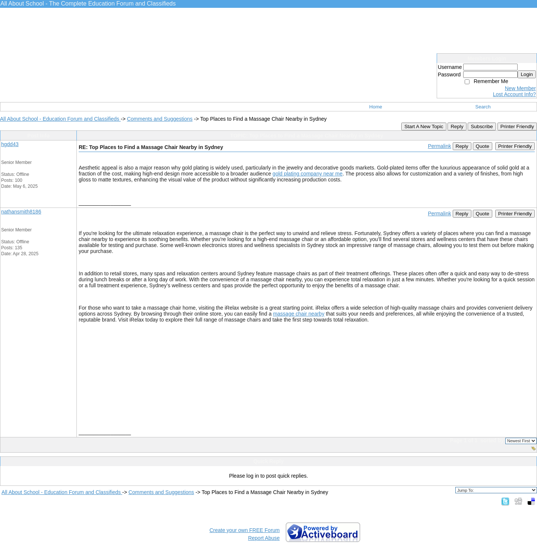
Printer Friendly (517, 126)
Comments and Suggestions (159, 119)
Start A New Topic (423, 126)
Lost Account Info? (514, 94)
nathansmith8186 (21, 212)
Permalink (439, 146)
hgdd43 (10, 144)
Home (375, 107)
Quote (482, 146)
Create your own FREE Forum (245, 530)
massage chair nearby (298, 314)
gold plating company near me (308, 174)
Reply (456, 126)
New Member (520, 88)
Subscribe (482, 126)
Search (483, 107)
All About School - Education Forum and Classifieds (60, 119)
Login (527, 74)
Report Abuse (264, 538)
